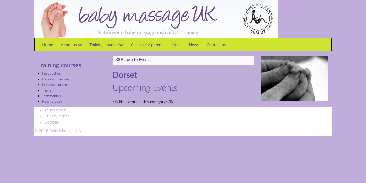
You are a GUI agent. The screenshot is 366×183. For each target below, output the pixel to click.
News (194, 44)
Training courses (106, 44)
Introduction (51, 73)
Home (47, 44)
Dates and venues (56, 79)
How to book (52, 101)
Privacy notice (56, 115)
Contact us (216, 44)
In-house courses (55, 84)
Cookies (51, 121)
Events (145, 59)
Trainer (47, 90)
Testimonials (51, 96)
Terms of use (55, 109)
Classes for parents (147, 44)
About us (71, 44)
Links (176, 44)
